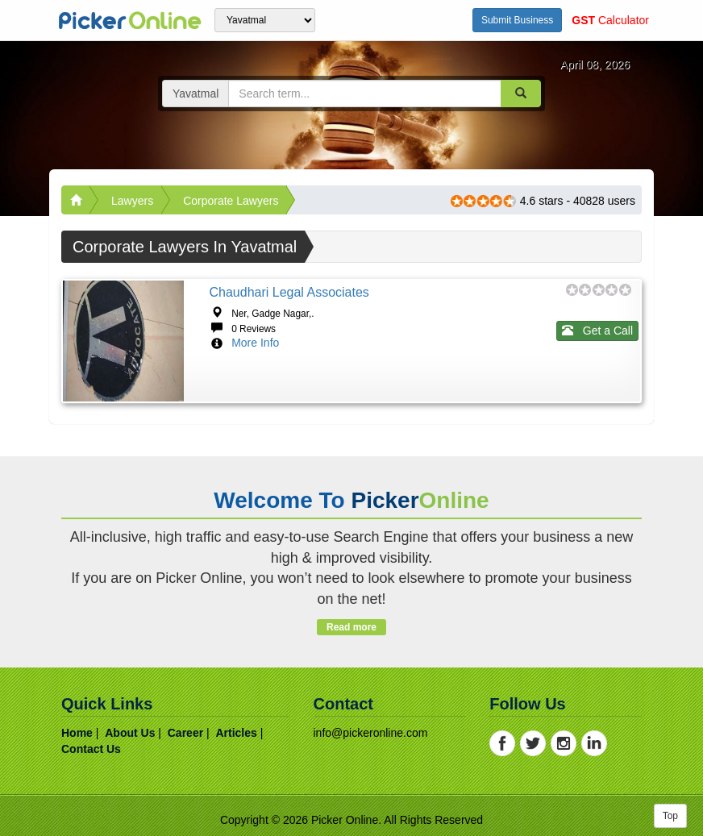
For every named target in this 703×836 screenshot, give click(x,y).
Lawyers (132, 200)
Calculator (610, 20)
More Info (255, 342)
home (77, 732)
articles (235, 732)
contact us (91, 748)
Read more (351, 627)
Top (670, 815)
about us (130, 732)
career (185, 732)
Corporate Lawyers (230, 200)
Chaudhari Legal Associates (289, 292)
